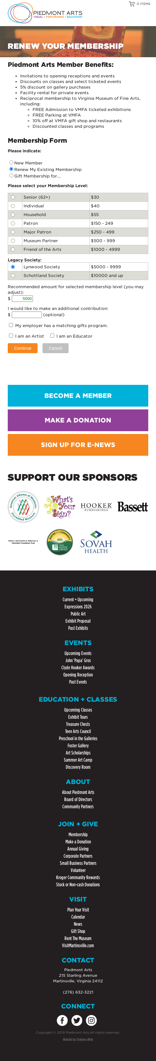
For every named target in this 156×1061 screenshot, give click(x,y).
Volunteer (78, 870)
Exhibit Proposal (78, 621)
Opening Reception (78, 675)
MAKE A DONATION (78, 420)
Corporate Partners (78, 856)
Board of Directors (78, 799)
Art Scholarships (78, 753)
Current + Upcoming (78, 599)
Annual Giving (78, 849)
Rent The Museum (78, 938)
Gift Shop (78, 931)
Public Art (78, 614)
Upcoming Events (78, 653)
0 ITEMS (143, 4)
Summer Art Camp (78, 760)
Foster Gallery (78, 746)
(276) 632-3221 (78, 992)
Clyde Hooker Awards (78, 668)
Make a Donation (78, 842)
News (78, 924)
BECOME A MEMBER (78, 395)
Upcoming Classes (78, 710)
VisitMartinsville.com (78, 945)
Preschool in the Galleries (78, 738)
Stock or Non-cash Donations (78, 885)
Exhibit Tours (78, 717)
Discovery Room (78, 767)
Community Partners (78, 807)
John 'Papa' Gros (78, 660)
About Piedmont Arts (78, 792)
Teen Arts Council (78, 731)
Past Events (78, 682)
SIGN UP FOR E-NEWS (78, 445)
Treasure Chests (78, 724)
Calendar (78, 917)
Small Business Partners (78, 863)
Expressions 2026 (78, 607)
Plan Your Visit (78, 910)
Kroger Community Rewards (78, 877)
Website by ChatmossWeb (78, 1039)
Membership (78, 834)
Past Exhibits (78, 628)
